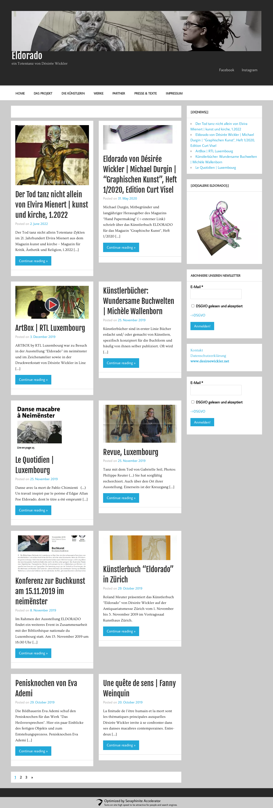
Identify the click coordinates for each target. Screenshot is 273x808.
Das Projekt (43, 93)
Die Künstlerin (73, 93)
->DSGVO (197, 315)
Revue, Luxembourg (130, 452)
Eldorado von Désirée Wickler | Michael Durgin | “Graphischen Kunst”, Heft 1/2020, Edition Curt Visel (222, 140)
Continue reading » (33, 260)
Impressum (174, 93)
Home (20, 93)
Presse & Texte (145, 93)
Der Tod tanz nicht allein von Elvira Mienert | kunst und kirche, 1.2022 (51, 205)
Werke (98, 93)
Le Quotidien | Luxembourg (215, 167)
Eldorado (27, 55)
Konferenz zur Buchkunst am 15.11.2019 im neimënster (50, 591)
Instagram (249, 69)
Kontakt (196, 350)
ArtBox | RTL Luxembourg (50, 328)
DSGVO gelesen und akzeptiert (216, 306)
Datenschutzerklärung (208, 356)
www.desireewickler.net (209, 361)
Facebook (226, 69)
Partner (118, 93)
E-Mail (196, 286)
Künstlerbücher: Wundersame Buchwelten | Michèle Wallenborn (138, 301)
